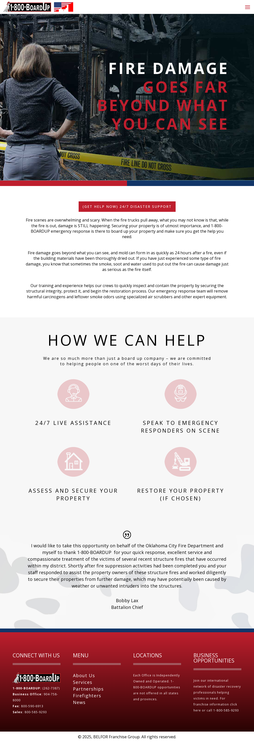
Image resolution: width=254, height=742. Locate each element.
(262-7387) (51, 688)
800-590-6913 (32, 706)
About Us (84, 675)
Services (82, 682)
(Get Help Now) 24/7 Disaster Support (127, 206)
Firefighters (87, 696)
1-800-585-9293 (226, 710)
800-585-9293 (36, 712)
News (79, 702)
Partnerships (88, 689)
